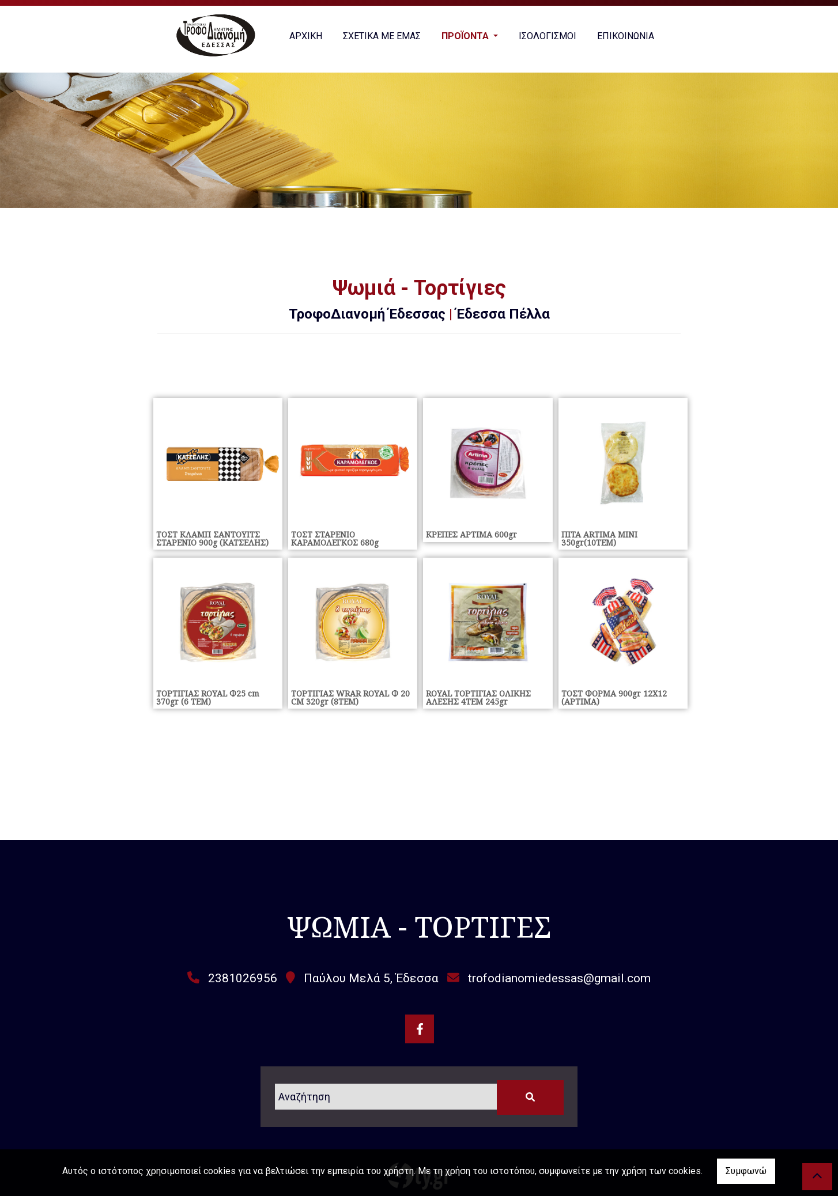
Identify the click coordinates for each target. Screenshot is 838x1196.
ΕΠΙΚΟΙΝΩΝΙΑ (625, 36)
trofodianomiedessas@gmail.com (559, 978)
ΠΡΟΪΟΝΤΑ (466, 36)
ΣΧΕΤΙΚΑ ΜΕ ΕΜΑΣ (382, 36)
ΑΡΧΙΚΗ (305, 36)
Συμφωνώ (746, 1170)
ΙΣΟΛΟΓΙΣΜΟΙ (547, 36)
